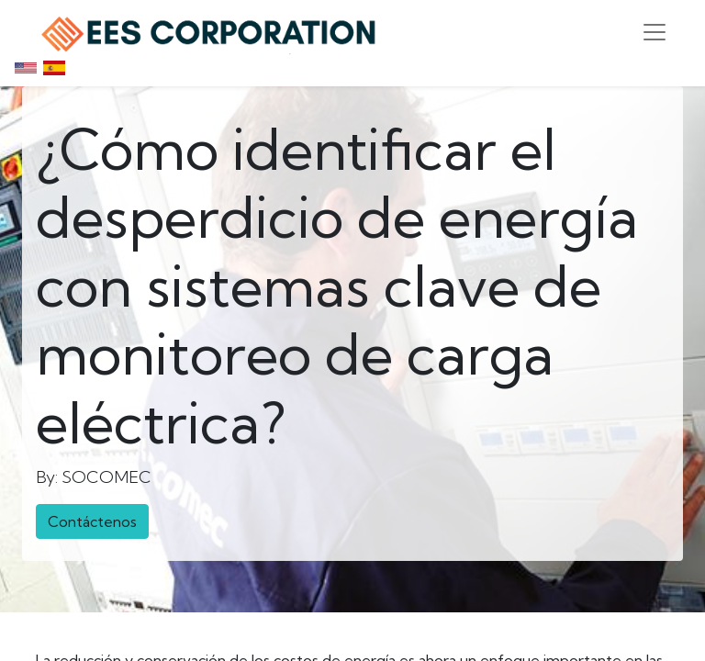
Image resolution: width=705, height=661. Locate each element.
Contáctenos (92, 521)
